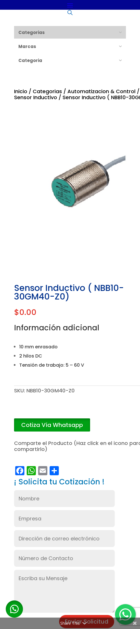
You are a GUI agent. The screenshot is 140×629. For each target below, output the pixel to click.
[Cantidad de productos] (22, 410)
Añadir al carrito (68, 410)
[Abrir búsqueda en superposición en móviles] (70, 12)
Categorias (47, 91)
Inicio (20, 91)
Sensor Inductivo (35, 97)
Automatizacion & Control (101, 91)
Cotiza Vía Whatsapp (52, 425)
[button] (52, 425)
